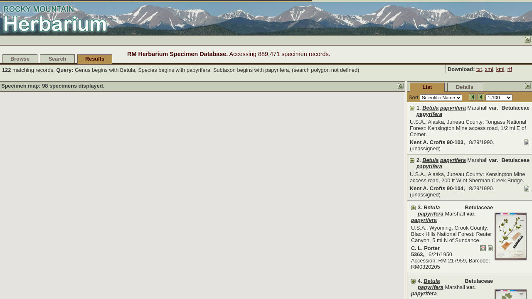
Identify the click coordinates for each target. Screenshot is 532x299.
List (365, 87)
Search (57, 59)
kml (500, 69)
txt (479, 69)
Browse (20, 59)
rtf (509, 69)
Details (402, 87)
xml (489, 69)
